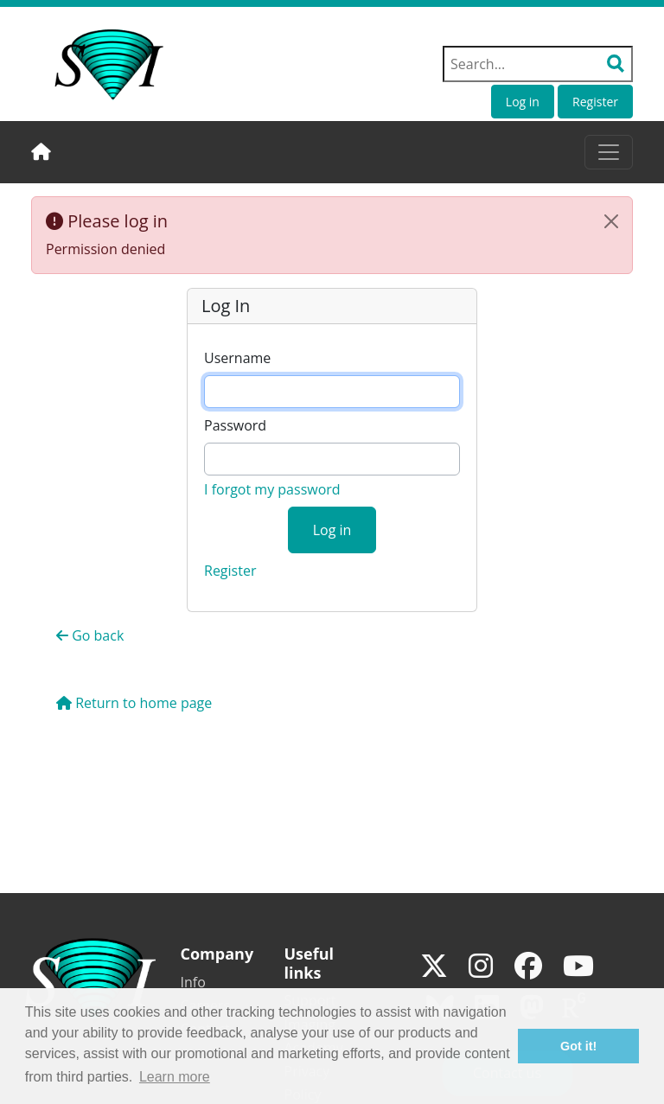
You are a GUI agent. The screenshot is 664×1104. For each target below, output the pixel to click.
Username (237, 357)
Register (595, 101)
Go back (90, 635)
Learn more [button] (174, 1076)
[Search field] (538, 64)
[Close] (611, 221)
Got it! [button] (578, 1046)
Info (193, 982)
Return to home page (134, 702)
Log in (523, 101)
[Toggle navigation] (608, 152)
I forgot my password (272, 489)
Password (235, 425)
